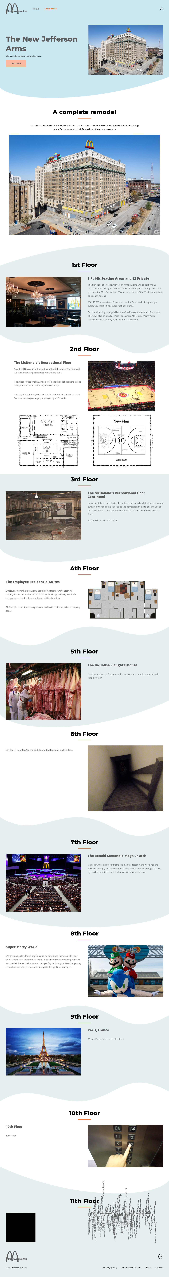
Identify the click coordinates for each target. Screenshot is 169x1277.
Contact (159, 1267)
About (148, 1267)
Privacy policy (110, 1267)
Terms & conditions (131, 1267)
